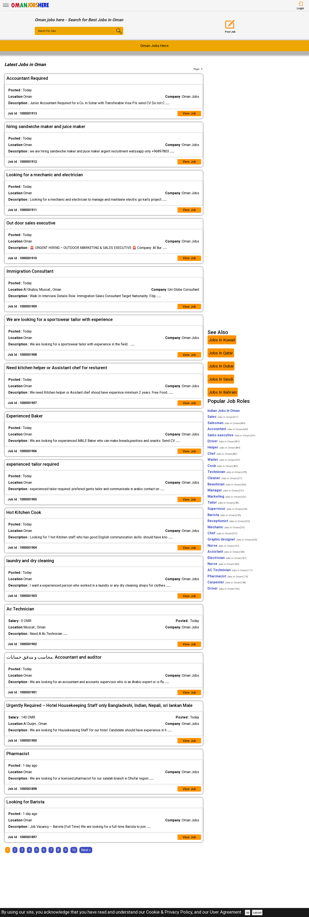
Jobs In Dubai (221, 368)
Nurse (223, 548)
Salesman (226, 426)
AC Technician (230, 573)
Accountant (228, 432)
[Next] (86, 856)
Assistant (226, 554)
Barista (224, 518)
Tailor (223, 505)
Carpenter (227, 585)
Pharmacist (228, 579)
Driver (224, 444)
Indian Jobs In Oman (224, 413)
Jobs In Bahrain (223, 395)
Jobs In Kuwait (222, 342)
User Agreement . (227, 912)
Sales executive (231, 438)
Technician (227, 475)
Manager (226, 493)
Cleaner (225, 481)
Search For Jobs (47, 31)
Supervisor (227, 511)
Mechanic (226, 530)
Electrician (227, 561)
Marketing (227, 499)
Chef (222, 456)
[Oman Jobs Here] (30, 7)
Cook (223, 469)
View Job (189, 114)
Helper (224, 450)
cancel (257, 912)
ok (247, 912)
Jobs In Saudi (221, 381)
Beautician (227, 487)
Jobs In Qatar (221, 355)
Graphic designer (232, 542)
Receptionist (229, 524)
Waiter (224, 462)
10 (74, 856)
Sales (223, 419)
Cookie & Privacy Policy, (170, 912)
